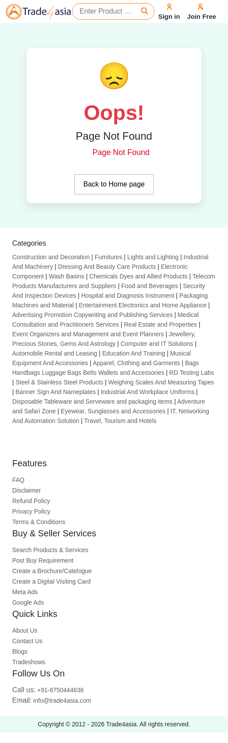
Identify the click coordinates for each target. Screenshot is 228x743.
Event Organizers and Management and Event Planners (88, 334)
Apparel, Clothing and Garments (136, 362)
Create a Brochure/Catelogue (52, 570)
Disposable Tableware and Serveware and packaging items (92, 401)
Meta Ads (25, 591)
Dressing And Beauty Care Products (107, 266)
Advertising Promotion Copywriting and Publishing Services (92, 314)
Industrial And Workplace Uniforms (148, 391)
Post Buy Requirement (42, 560)
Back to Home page (114, 184)
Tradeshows (28, 662)
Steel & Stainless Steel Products (60, 382)
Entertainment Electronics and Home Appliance (143, 305)
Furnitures (108, 257)
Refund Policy (31, 500)
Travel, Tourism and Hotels (120, 420)
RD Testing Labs (191, 372)
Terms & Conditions (38, 521)
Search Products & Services (50, 549)
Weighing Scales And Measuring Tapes (161, 382)
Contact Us (27, 640)
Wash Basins (66, 276)
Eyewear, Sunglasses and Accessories (113, 411)
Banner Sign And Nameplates (56, 391)
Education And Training (133, 353)
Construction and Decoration (51, 257)
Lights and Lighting (153, 257)
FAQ (18, 479)
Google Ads (28, 602)
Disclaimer (26, 490)
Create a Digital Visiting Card (51, 581)
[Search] (144, 11)
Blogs (20, 651)
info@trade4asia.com (51, 700)
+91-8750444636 (48, 690)
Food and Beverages (149, 285)
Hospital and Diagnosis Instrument (127, 295)
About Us (25, 630)
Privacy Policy (31, 511)
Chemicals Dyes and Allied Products (138, 276)
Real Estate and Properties (160, 324)
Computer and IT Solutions (157, 343)
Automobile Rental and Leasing (54, 353)
